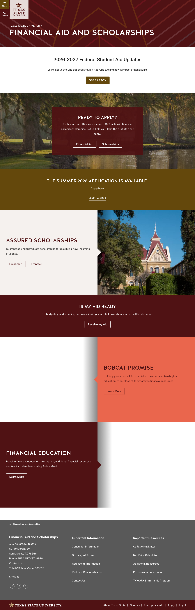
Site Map (14, 576)
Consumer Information (85, 546)
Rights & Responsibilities (87, 572)
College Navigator (144, 546)
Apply (171, 605)
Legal (182, 605)
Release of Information (86, 563)
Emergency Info (153, 605)
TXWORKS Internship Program (151, 580)
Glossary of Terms (83, 555)
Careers (135, 605)
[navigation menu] (4, 4)
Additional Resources (146, 563)
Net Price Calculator (145, 555)
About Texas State (114, 605)
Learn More (96, 198)
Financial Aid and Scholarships (33, 537)
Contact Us (16, 563)
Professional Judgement (148, 572)
